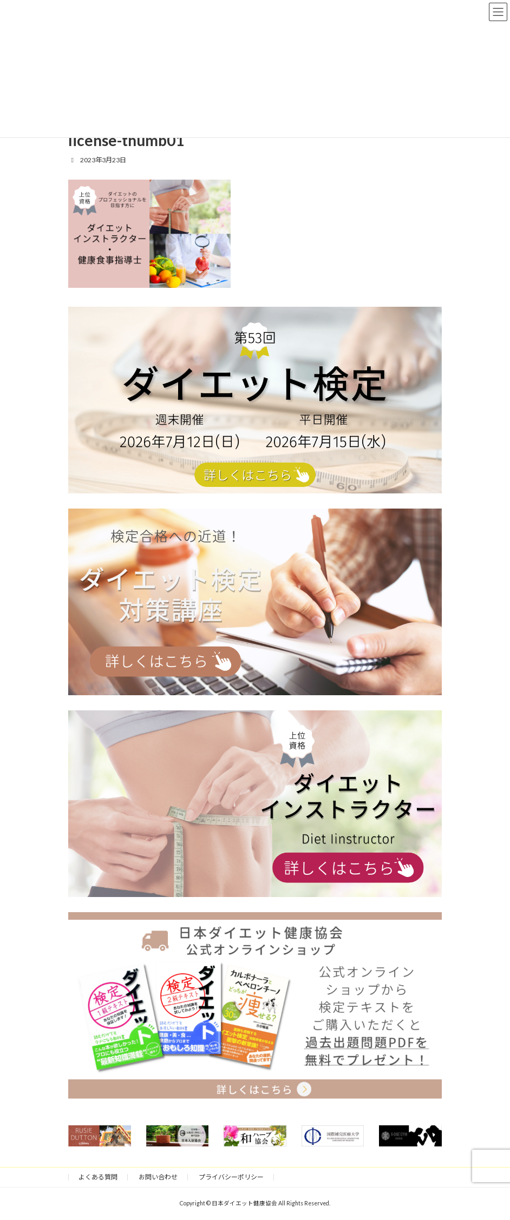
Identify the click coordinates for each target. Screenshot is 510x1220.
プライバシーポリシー (231, 1177)
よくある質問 (98, 1177)
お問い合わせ (158, 1177)
